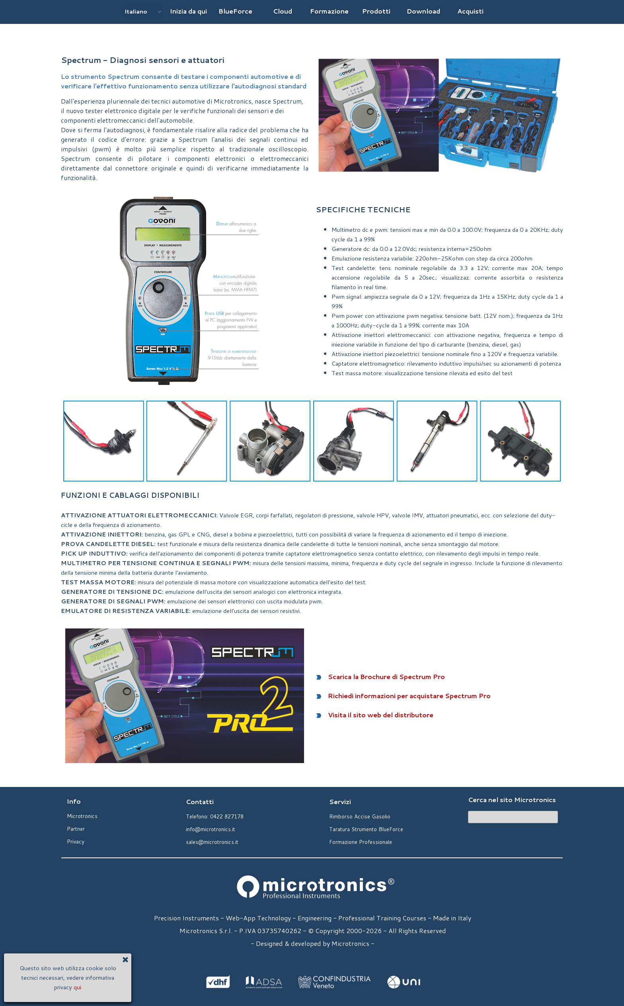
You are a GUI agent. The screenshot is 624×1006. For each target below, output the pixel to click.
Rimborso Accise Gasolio (359, 816)
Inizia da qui (188, 11)
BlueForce (235, 11)
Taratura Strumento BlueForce (366, 829)
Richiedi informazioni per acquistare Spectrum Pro (409, 695)
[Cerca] (513, 817)
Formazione (329, 11)
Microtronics (82, 816)
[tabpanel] (184, 118)
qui (32, 987)
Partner (76, 828)
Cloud (282, 11)
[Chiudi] (80, 961)
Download (423, 11)
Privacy (75, 841)
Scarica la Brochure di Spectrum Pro (386, 676)
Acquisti (470, 11)
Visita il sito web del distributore (380, 714)
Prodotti (376, 11)
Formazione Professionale (360, 842)
